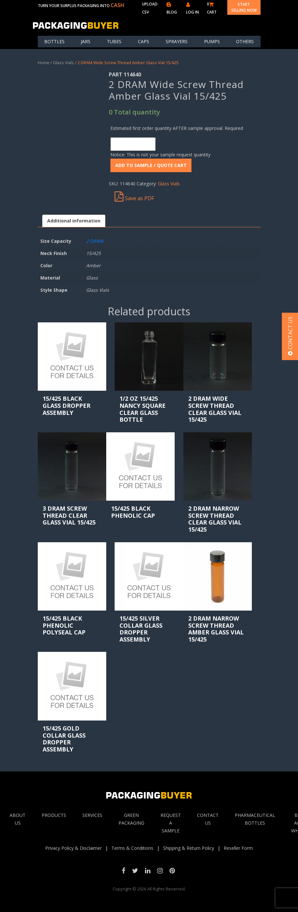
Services (92, 815)
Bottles (54, 41)
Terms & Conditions (132, 848)
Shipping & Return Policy (188, 848)
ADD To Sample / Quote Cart (151, 165)
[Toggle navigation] (256, 25)
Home (43, 62)
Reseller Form (238, 848)
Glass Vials (63, 62)
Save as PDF (134, 196)
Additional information (73, 221)
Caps (143, 41)
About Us (18, 819)
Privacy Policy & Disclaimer (73, 848)
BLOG (172, 8)
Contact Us (208, 819)
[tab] (73, 221)
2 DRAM (94, 241)
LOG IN (192, 8)
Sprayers (177, 41)
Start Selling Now (244, 7)
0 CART (212, 8)
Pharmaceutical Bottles (255, 819)
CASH (117, 5)
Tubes (114, 41)
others (245, 41)
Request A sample (170, 823)
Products (54, 815)
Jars (85, 41)
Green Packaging (131, 819)
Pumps (212, 41)
